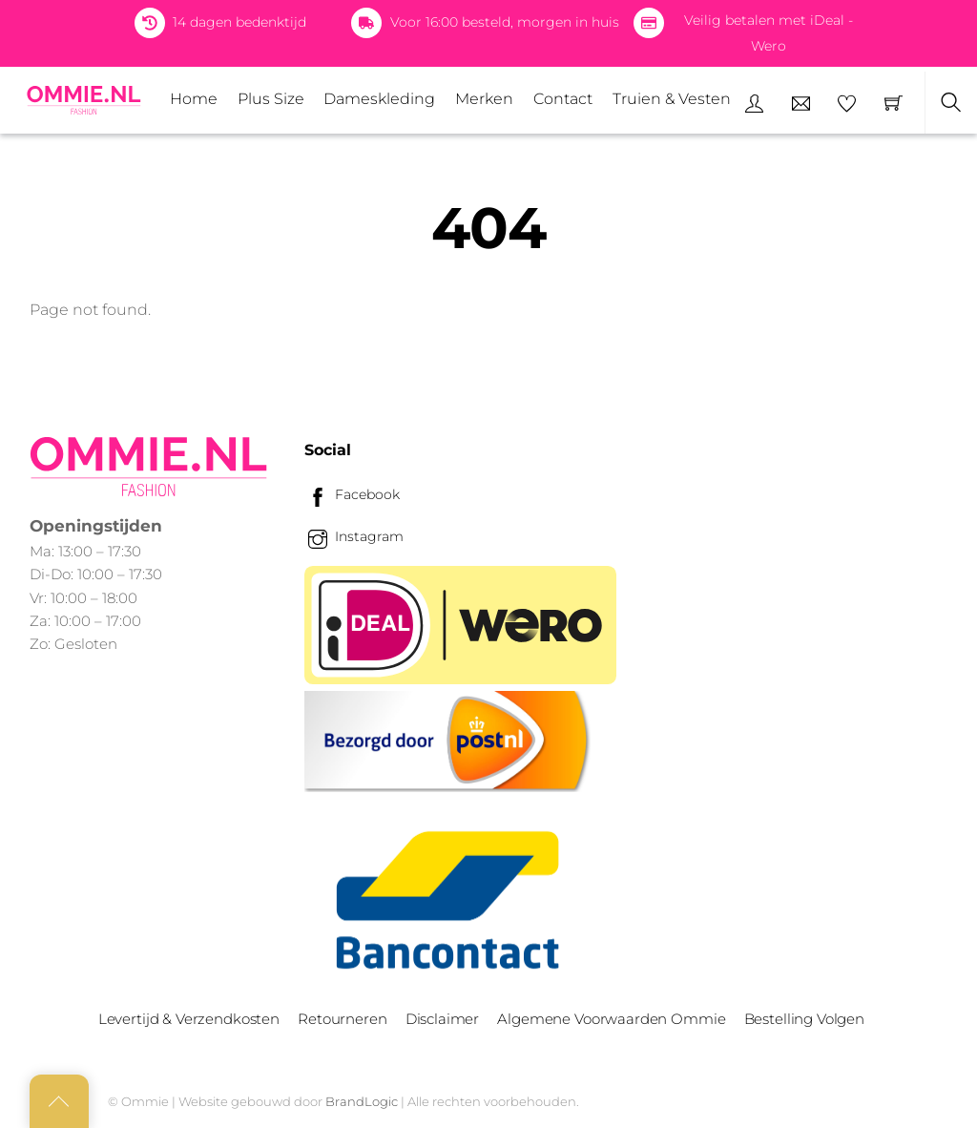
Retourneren (342, 1019)
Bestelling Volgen (804, 1019)
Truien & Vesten (672, 99)
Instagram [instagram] (354, 536)
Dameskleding (379, 99)
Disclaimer (442, 1019)
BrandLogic (361, 1101)
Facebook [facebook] (352, 494)
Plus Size (271, 99)
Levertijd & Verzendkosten (189, 1019)
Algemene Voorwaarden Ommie (611, 1019)
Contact (562, 99)
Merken (484, 99)
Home (194, 99)
